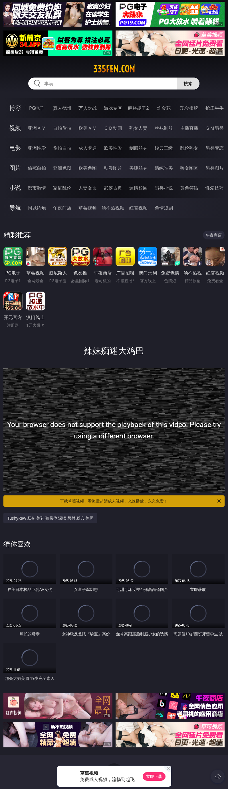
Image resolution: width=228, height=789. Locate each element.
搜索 (188, 83)
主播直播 (189, 128)
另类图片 (214, 168)
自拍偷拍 (62, 128)
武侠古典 (113, 188)
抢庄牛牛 (214, 108)
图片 (15, 168)
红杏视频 (138, 208)
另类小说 (164, 188)
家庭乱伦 (62, 188)
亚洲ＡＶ (37, 128)
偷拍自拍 (62, 148)
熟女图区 (189, 168)
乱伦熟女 (189, 148)
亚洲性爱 (37, 148)
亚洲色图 (62, 168)
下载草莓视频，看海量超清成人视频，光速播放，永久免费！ (141, 501)
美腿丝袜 (138, 168)
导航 (15, 208)
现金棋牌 (189, 108)
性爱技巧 (214, 188)
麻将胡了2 (138, 108)
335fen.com (114, 69)
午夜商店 (62, 208)
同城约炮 (37, 208)
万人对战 (87, 108)
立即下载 (154, 776)
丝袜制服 (164, 128)
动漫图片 (113, 168)
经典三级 (164, 148)
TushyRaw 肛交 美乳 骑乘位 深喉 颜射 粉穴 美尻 (50, 518)
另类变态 (214, 148)
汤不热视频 (113, 208)
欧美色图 (87, 168)
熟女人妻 (138, 128)
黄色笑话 (189, 188)
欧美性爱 (113, 148)
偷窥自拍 (37, 168)
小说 (15, 188)
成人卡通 (87, 148)
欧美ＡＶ (87, 128)
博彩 (15, 108)
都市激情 (37, 188)
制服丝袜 (138, 148)
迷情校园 (138, 188)
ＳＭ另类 (214, 128)
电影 (15, 148)
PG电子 (36, 108)
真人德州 (62, 108)
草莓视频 (87, 208)
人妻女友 (87, 188)
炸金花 (164, 108)
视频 (15, 128)
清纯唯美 (164, 168)
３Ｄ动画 (113, 128)
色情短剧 (164, 208)
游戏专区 (113, 108)
